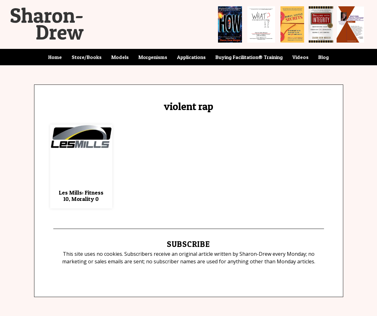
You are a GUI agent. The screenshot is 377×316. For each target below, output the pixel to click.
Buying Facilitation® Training (249, 57)
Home (55, 57)
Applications (191, 57)
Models (120, 57)
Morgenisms (152, 57)
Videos (300, 57)
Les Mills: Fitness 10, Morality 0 (81, 195)
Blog (323, 57)
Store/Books (87, 57)
